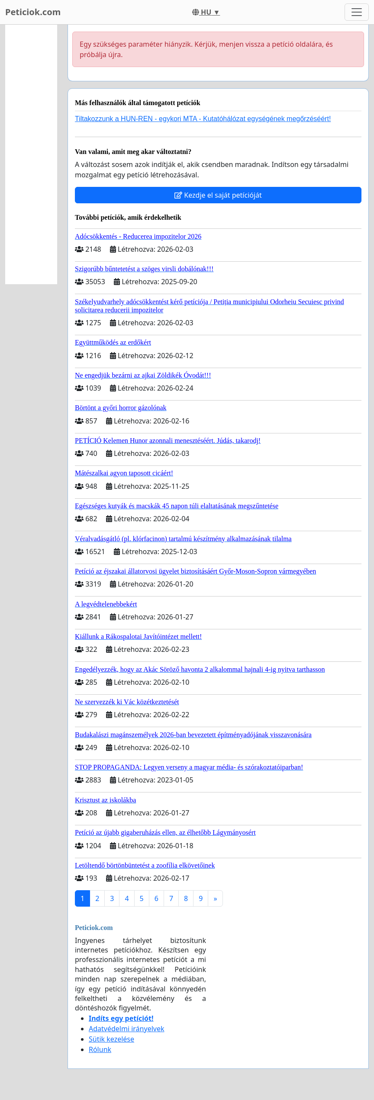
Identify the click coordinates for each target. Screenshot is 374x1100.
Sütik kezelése (111, 1039)
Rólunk (100, 1049)
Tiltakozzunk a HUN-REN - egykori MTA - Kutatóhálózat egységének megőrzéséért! (203, 118)
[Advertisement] (31, 154)
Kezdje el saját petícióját (218, 195)
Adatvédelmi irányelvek (126, 1028)
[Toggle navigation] (357, 12)
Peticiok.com (33, 12)
